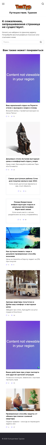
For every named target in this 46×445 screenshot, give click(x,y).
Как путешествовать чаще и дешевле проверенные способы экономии (21, 253)
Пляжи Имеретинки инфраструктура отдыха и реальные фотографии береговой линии (23, 205)
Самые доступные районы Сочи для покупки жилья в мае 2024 (23, 179)
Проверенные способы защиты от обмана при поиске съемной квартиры (21, 416)
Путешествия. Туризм (23, 12)
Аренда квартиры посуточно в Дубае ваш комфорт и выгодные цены (21, 304)
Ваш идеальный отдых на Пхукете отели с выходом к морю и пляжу (22, 106)
